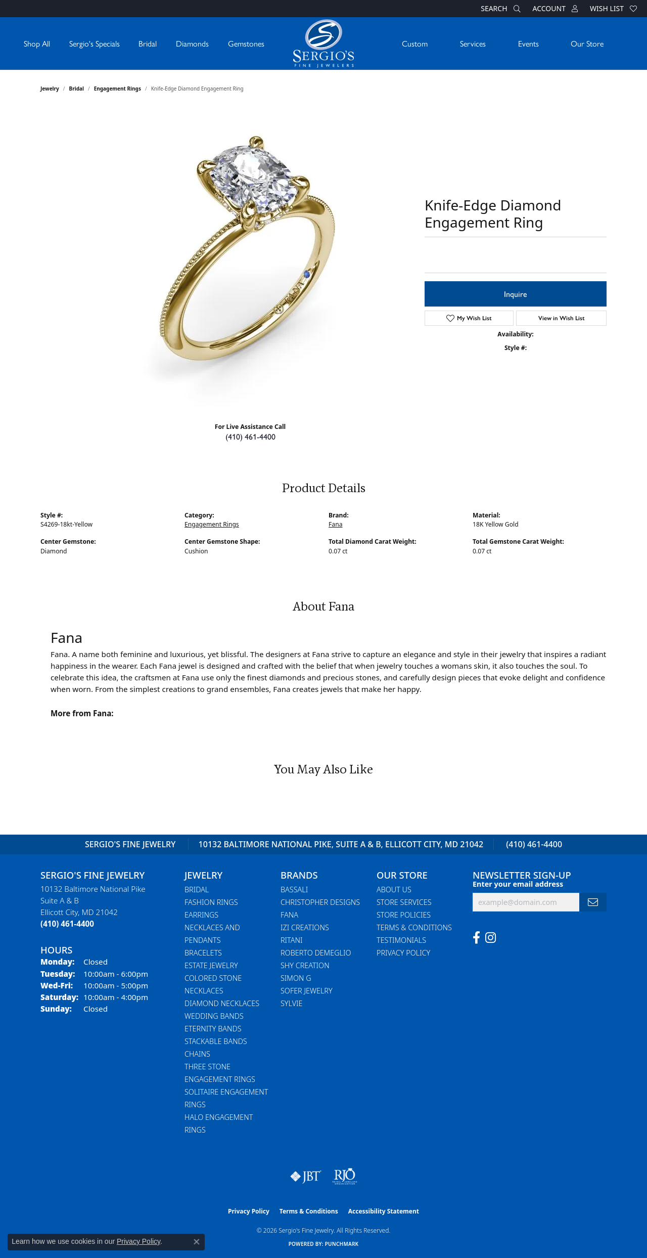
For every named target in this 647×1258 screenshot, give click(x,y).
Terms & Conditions (414, 927)
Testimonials (401, 940)
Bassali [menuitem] (294, 889)
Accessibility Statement (383, 1211)
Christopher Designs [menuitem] (320, 902)
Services (473, 43)
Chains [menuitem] (197, 1054)
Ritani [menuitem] (291, 940)
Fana (335, 524)
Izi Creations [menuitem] (305, 927)
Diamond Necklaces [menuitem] (221, 1003)
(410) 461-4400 (250, 436)
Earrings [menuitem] (201, 915)
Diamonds (192, 43)
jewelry (49, 88)
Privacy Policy (403, 953)
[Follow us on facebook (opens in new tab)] (476, 938)
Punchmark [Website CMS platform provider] (342, 1243)
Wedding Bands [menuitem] (214, 1016)
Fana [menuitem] (289, 915)
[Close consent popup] (197, 1242)
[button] (499, 8)
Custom (415, 43)
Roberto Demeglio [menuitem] (316, 953)
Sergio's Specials (94, 43)
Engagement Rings (117, 88)
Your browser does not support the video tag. (252, 259)
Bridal (147, 43)
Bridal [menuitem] (196, 889)
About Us (394, 889)
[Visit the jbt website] (306, 1176)
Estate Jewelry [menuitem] (211, 965)
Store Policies (404, 915)
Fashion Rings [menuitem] (211, 902)
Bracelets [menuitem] (203, 953)
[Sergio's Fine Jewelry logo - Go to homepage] (323, 43)
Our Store (587, 43)
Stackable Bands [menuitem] (215, 1041)
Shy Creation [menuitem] (305, 965)
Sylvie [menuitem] (291, 1003)
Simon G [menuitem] (296, 978)
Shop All (37, 43)
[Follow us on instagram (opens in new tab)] (490, 938)
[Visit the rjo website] (344, 1176)
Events (528, 43)
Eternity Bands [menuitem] (213, 1028)
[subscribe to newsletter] (593, 902)
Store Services (404, 902)
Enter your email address (518, 884)
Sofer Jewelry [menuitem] (307, 990)
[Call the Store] (67, 924)
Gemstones (246, 43)
